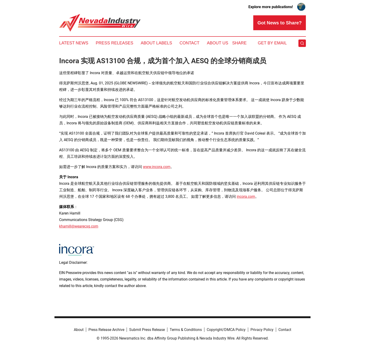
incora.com (246, 196)
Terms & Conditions (186, 329)
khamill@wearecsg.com (78, 226)
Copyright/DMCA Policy (226, 329)
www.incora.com (156, 167)
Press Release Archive (106, 329)
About (79, 329)
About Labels (156, 43)
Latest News (73, 43)
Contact (189, 43)
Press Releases (114, 43)
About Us (217, 43)
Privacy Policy (262, 329)
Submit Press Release (147, 329)
